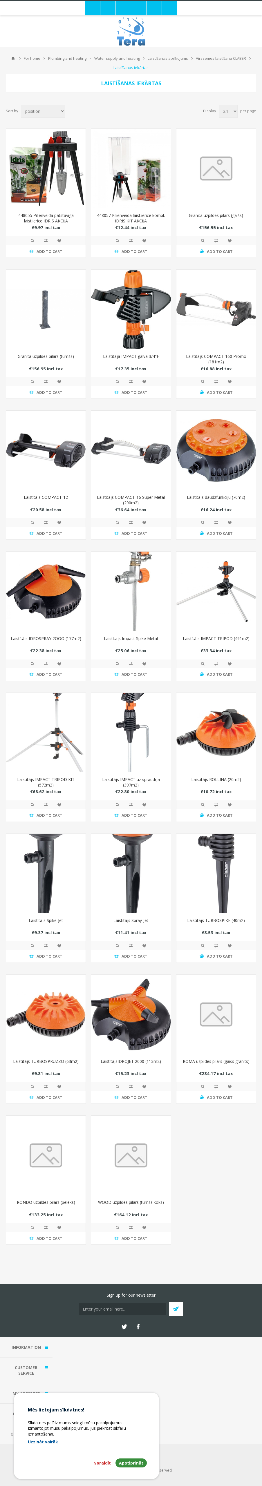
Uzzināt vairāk (43, 1442)
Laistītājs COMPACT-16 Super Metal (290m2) (131, 499)
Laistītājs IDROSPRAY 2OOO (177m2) (46, 638)
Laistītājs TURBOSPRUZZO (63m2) (46, 1061)
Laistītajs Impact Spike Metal (131, 638)
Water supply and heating (117, 58)
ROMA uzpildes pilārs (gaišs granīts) (216, 1061)
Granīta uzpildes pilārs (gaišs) (216, 215)
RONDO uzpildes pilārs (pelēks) (46, 1202)
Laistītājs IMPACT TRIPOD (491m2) (216, 638)
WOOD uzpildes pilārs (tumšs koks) (131, 1202)
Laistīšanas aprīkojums (168, 58)
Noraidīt (102, 1463)
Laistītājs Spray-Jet (130, 920)
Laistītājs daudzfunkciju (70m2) (216, 497)
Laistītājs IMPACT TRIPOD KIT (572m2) (46, 782)
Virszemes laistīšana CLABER (221, 58)
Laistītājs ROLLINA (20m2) (216, 779)
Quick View (32, 240)
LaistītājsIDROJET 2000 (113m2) (131, 1061)
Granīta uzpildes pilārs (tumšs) (46, 356)
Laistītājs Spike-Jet (46, 920)
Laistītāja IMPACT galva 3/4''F (131, 356)
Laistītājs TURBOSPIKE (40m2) (216, 920)
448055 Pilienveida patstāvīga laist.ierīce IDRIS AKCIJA (46, 218)
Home (13, 58)
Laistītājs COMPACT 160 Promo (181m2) (216, 359)
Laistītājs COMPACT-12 (46, 497)
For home (32, 58)
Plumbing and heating (67, 58)
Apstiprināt (131, 1463)
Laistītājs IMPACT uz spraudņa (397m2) (131, 782)
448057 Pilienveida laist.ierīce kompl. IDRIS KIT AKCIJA (131, 218)
